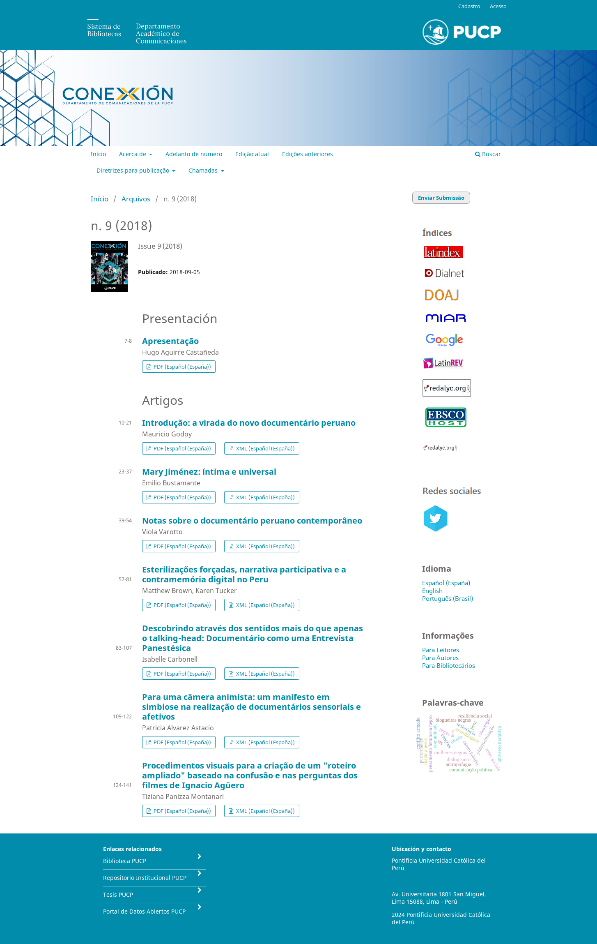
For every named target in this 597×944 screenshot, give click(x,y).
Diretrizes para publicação (133, 170)
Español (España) (446, 583)
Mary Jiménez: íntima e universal (209, 471)
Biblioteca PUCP (124, 861)
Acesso (498, 6)
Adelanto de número (193, 154)
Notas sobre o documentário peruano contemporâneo (252, 520)
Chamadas (203, 170)
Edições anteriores (307, 154)
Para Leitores (440, 650)
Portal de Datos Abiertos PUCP (144, 911)
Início (98, 154)
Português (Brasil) (447, 598)
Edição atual (252, 154)
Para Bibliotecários (448, 665)
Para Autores (440, 657)
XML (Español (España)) (265, 448)
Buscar (488, 154)
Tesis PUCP (118, 894)
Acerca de (133, 154)
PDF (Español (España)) (181, 366)
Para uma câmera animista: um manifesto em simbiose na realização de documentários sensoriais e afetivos (251, 706)
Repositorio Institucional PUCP (144, 878)
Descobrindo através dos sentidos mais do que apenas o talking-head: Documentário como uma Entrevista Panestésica (252, 638)
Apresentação (170, 340)
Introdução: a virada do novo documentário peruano (249, 422)
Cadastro (469, 6)
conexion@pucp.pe (418, 881)
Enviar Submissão (441, 197)
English (432, 590)
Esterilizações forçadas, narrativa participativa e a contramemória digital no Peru (244, 574)
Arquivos (136, 198)
